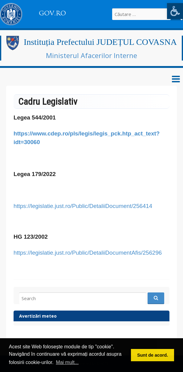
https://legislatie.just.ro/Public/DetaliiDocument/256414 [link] (83, 206)
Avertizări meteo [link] (38, 316)
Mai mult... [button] (67, 362)
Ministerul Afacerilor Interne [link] (91, 55)
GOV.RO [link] (52, 13)
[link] (175, 11)
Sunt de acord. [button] (152, 355)
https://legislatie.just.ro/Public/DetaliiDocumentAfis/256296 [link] (88, 252)
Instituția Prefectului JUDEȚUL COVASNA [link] (100, 42)
